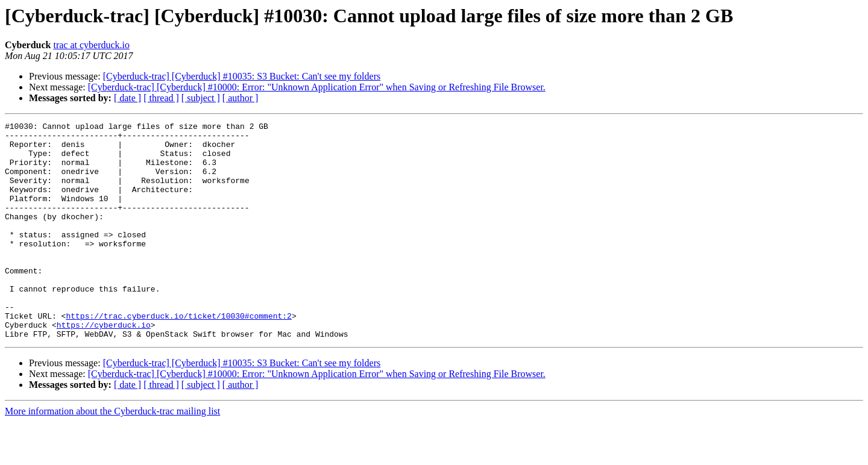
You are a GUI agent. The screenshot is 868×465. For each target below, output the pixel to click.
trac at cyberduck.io (91, 45)
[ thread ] (161, 98)
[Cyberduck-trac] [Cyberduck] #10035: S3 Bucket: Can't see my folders (242, 76)
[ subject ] (200, 98)
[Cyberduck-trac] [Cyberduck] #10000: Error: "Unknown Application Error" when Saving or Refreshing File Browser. (317, 87)
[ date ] (127, 98)
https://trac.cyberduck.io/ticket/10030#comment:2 (178, 355)
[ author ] (240, 98)
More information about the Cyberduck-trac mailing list (112, 454)
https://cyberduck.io (104, 366)
